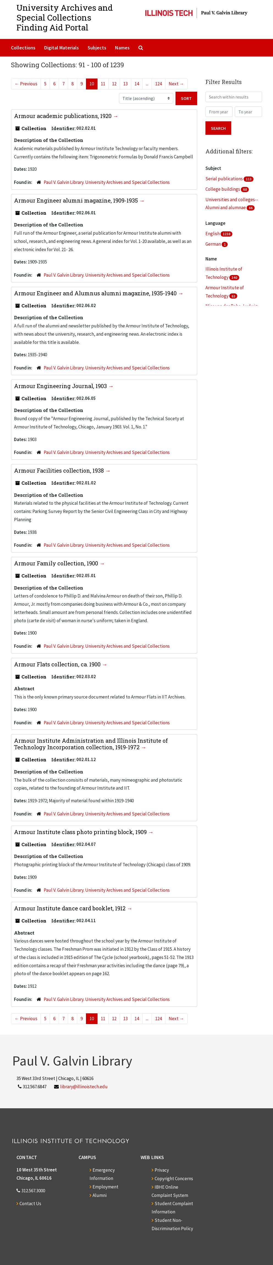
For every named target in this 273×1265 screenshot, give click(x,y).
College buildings (223, 189)
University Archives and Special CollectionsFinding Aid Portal (64, 17)
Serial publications (224, 179)
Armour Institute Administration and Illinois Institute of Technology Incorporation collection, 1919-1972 (91, 744)
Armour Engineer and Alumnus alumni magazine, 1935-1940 (96, 293)
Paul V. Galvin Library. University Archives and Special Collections (107, 182)
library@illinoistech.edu (84, 1087)
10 (92, 84)
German (213, 244)
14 (137, 84)
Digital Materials (61, 47)
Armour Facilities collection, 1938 (59, 470)
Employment (105, 1187)
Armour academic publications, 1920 (63, 115)
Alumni (100, 1195)
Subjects (97, 47)
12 (114, 84)
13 (125, 84)
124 (158, 84)
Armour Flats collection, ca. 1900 (58, 664)
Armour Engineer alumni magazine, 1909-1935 (76, 200)
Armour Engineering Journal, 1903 (61, 385)
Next (176, 84)
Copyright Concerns (174, 1179)
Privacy (162, 1170)
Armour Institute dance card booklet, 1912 (70, 908)
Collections (23, 47)
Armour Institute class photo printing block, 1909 (81, 831)
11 (103, 84)
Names (122, 47)
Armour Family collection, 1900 (56, 563)
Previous (26, 84)
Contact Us (30, 1204)
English (213, 234)
